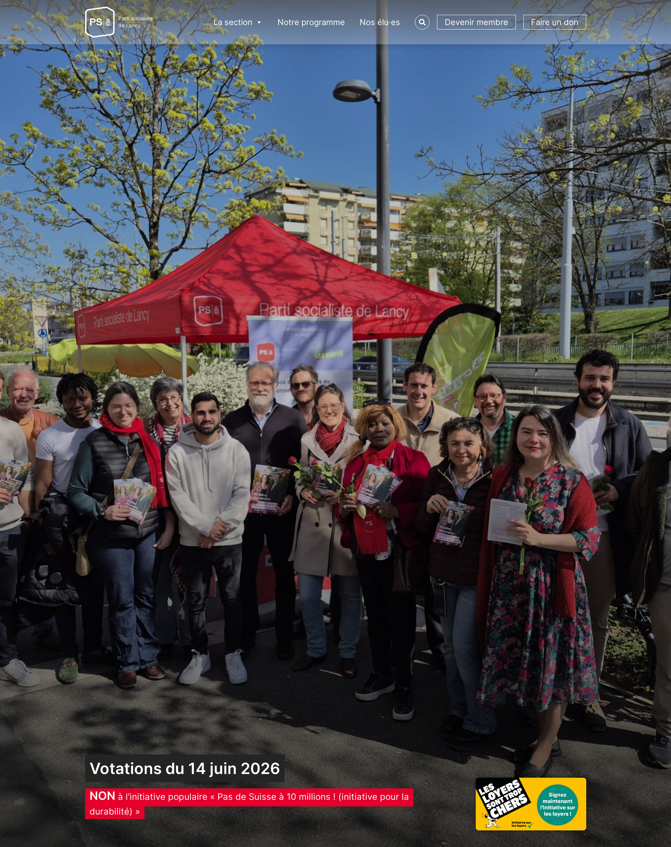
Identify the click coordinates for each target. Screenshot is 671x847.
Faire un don (555, 22)
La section (238, 22)
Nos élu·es (380, 22)
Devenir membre (476, 22)
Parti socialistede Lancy (135, 21)
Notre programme (311, 22)
